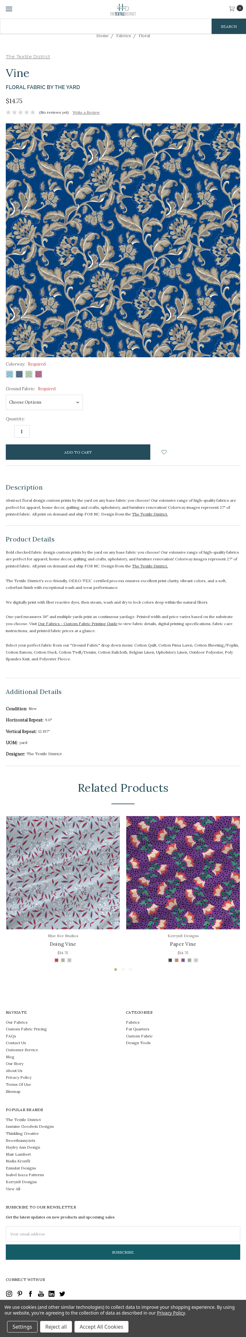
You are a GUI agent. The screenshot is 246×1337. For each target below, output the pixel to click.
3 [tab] (130, 969)
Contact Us (16, 1042)
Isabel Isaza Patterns (25, 1174)
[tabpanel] (63, 890)
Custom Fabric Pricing (26, 1029)
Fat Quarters (137, 1029)
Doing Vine (63, 944)
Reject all (56, 1326)
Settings (22, 1326)
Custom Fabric (139, 1036)
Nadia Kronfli (18, 1161)
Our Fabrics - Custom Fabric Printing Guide (78, 623)
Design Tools (138, 1042)
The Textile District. (150, 514)
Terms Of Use (18, 1084)
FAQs (11, 1036)
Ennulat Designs (21, 1168)
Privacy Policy (18, 1077)
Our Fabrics (17, 1022)
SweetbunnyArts (20, 1140)
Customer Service (22, 1049)
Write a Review (86, 112)
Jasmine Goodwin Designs (30, 1126)
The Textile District (23, 1119)
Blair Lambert (18, 1154)
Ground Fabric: (31, 389)
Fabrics (133, 1022)
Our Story (14, 1063)
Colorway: (26, 364)
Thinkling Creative (22, 1133)
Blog (10, 1056)
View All (13, 1188)
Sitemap (13, 1091)
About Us (14, 1070)
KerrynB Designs (21, 1181)
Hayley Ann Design (23, 1147)
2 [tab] (123, 969)
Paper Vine (183, 944)
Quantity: (15, 419)
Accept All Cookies (101, 1326)
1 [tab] (115, 969)
